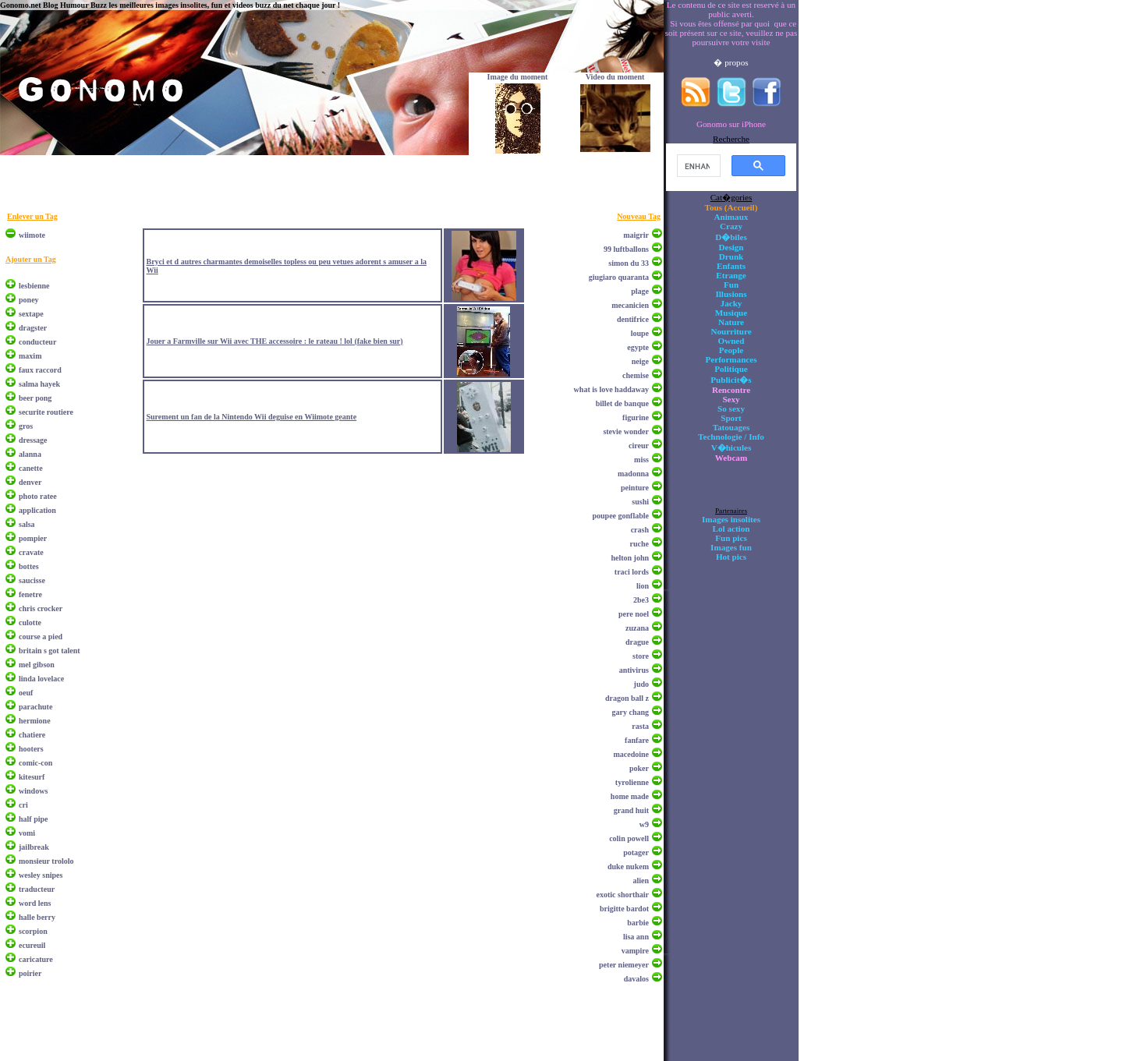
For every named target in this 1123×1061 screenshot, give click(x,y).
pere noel (633, 614)
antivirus (634, 670)
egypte (638, 347)
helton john (630, 557)
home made (630, 796)
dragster (33, 328)
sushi (640, 501)
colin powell (629, 838)
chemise (635, 375)
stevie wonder (626, 431)
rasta (640, 726)
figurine (635, 417)
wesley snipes (40, 875)
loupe (640, 333)
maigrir (636, 235)
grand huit (631, 810)
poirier (30, 973)
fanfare (637, 740)
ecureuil (32, 945)
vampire (635, 950)
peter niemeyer (624, 964)
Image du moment (517, 77)
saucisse (32, 580)
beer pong (35, 398)
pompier (33, 538)
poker (639, 768)
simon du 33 (628, 263)
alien (640, 880)
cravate (31, 552)
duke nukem (628, 866)
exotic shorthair (623, 894)
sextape (31, 313)
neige (640, 361)
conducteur (37, 342)
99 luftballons (626, 249)
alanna (30, 454)
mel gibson (37, 664)
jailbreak (34, 847)
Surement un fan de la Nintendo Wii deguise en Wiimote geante (251, 416)
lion (642, 586)
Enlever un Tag (32, 216)
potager (636, 852)
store (640, 656)
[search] (697, 166)
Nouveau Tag (639, 216)
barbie (638, 922)
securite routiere (46, 412)
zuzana (637, 628)
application (37, 510)
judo (641, 684)
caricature (36, 959)
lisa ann (636, 936)
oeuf (26, 692)
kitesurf (31, 777)
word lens (35, 903)
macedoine (631, 754)
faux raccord (40, 370)
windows (33, 791)
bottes (29, 566)
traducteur (37, 889)
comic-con (35, 763)
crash (640, 529)
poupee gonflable (620, 515)
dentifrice (633, 319)
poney (29, 299)
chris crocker (40, 608)
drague (637, 642)
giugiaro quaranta (619, 277)
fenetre (30, 594)
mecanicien (630, 305)
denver (30, 482)
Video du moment (615, 77)
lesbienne (34, 285)
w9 (644, 824)
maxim (30, 356)
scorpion (33, 931)
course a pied (40, 636)
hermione (35, 720)
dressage (33, 440)
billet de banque (622, 403)
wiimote (32, 235)
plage (640, 291)
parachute (35, 706)
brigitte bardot (624, 908)
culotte (30, 622)
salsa (27, 524)
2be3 (641, 600)
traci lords (632, 572)
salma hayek (39, 384)
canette (31, 468)
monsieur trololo (46, 861)
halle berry (37, 917)
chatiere (32, 734)
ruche (639, 543)
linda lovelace (41, 678)
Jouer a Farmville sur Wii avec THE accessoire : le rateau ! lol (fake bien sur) (274, 341)
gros (26, 426)
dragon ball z (627, 698)
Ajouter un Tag (30, 259)
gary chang (631, 712)
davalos (636, 978)
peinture (635, 487)
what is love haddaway (611, 389)
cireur (639, 445)
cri (23, 805)
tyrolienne (632, 782)
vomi (27, 833)
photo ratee (38, 496)
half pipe (33, 819)
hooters (31, 748)
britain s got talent (49, 650)
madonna (633, 473)
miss (641, 459)
